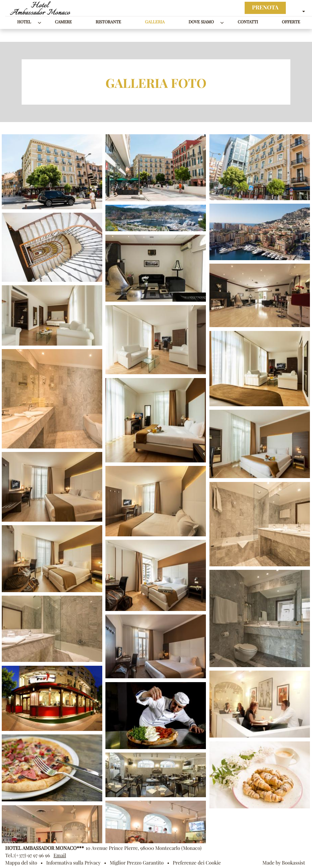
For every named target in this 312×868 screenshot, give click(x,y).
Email (59, 855)
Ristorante (108, 22)
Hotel (24, 22)
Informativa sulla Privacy (73, 863)
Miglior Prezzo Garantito (136, 863)
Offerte (291, 22)
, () (143, 848)
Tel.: (27, 855)
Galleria (155, 22)
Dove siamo (201, 22)
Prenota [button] (265, 7)
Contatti (248, 22)
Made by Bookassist (283, 863)
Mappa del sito (21, 863)
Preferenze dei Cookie (197, 863)
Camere (63, 22)
